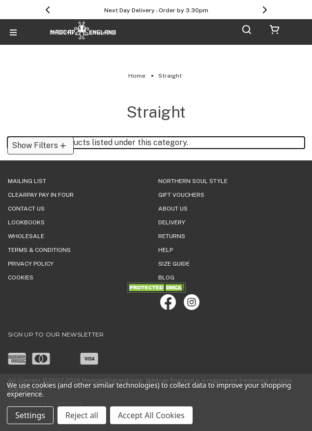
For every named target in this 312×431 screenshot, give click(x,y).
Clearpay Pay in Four (41, 194)
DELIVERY (171, 222)
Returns (171, 236)
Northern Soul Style (192, 181)
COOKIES (20, 277)
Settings (30, 415)
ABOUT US (173, 208)
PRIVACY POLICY (31, 263)
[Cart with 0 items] (275, 31)
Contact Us (26, 208)
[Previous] (48, 9)
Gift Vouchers (181, 194)
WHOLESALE (26, 236)
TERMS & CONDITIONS (39, 249)
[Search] (246, 31)
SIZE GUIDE (174, 263)
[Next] (265, 9)
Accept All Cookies (151, 415)
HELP (165, 249)
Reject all (81, 415)
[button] (40, 145)
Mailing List (27, 181)
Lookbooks (26, 222)
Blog (166, 277)
